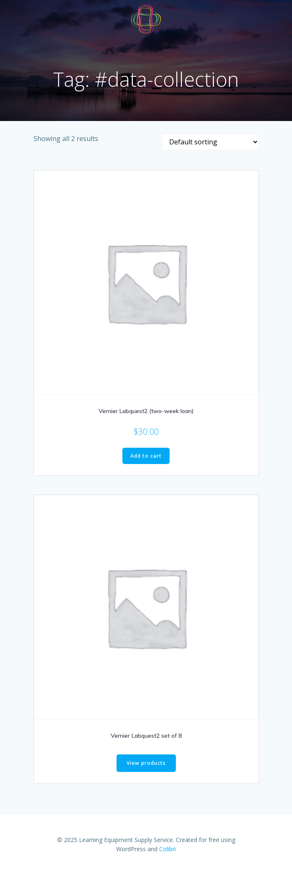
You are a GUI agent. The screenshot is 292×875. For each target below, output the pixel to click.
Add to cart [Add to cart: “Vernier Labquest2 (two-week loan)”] (146, 455)
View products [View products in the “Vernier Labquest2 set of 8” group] (146, 763)
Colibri (167, 849)
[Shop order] (210, 142)
